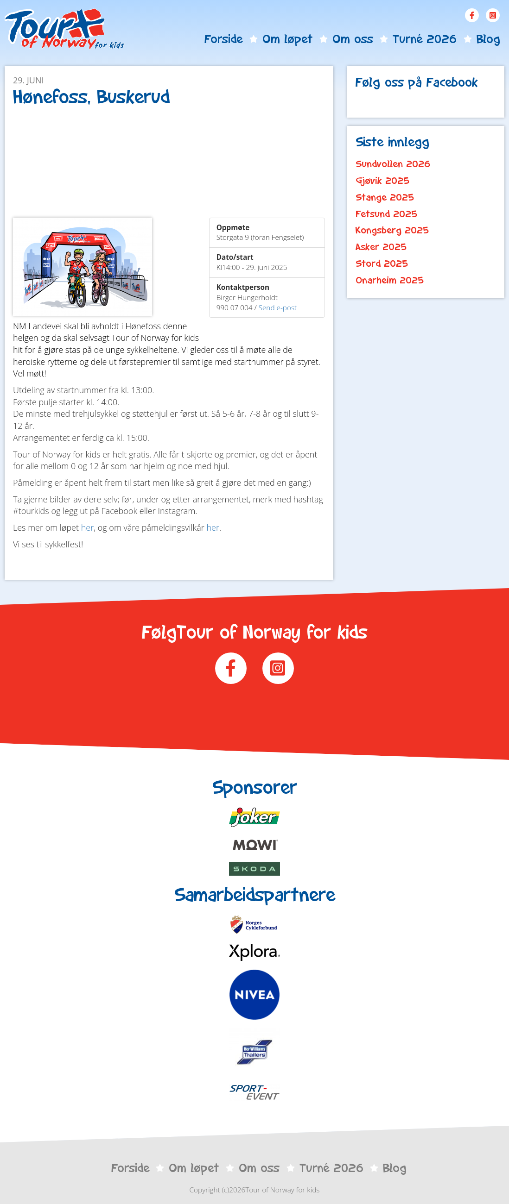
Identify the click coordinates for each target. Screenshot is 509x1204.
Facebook (472, 15)
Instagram (493, 15)
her (87, 527)
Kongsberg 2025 (392, 230)
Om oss (352, 38)
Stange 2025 (385, 197)
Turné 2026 (425, 38)
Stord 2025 (382, 263)
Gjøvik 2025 (382, 181)
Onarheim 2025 (390, 280)
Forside (223, 38)
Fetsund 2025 (386, 214)
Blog (488, 38)
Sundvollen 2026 (393, 164)
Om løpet (287, 38)
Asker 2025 (381, 247)
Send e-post (278, 307)
